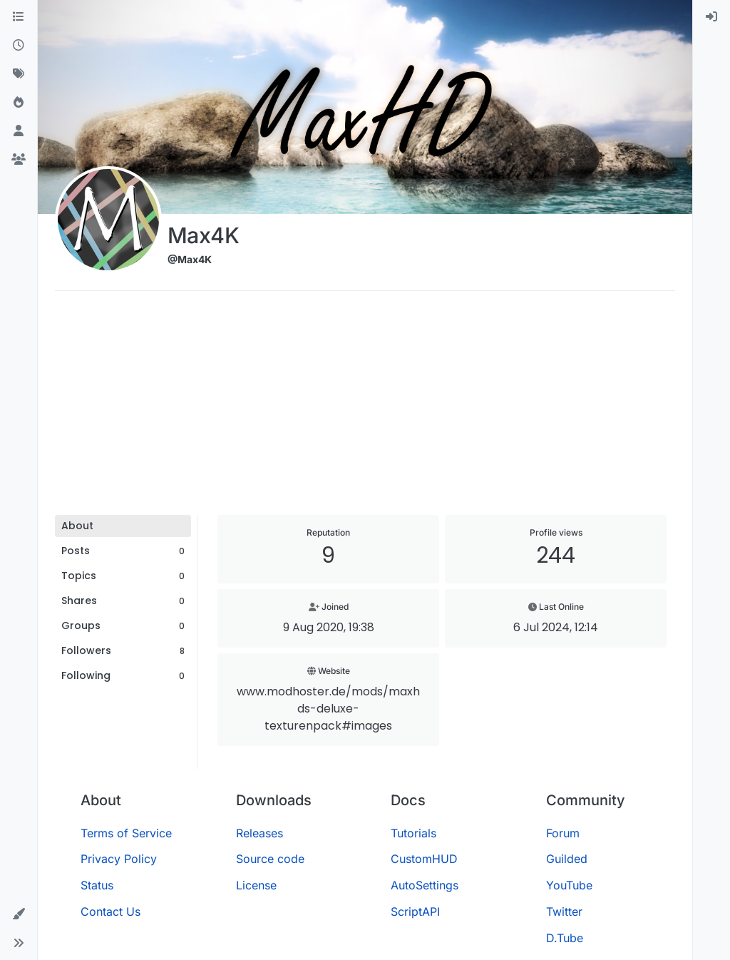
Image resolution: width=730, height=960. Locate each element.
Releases (259, 833)
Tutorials (413, 833)
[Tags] (18, 74)
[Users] (18, 131)
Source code (270, 859)
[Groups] (18, 159)
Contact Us (110, 911)
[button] (18, 914)
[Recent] (18, 45)
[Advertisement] (365, 408)
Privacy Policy (119, 859)
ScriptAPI (415, 911)
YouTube (569, 885)
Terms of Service (126, 833)
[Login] (711, 17)
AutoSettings (424, 885)
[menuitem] (711, 17)
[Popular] (18, 102)
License (256, 885)
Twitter (564, 911)
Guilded (566, 859)
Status (97, 885)
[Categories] (18, 17)
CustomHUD (424, 859)
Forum (563, 833)
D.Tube (564, 938)
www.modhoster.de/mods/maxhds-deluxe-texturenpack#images (328, 708)
